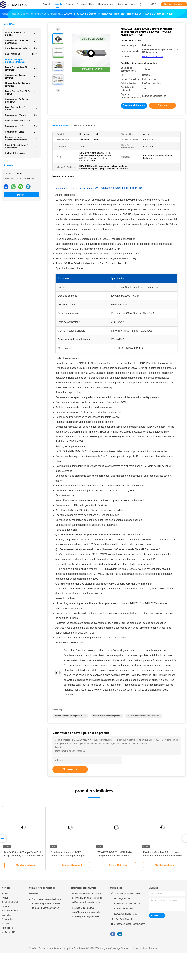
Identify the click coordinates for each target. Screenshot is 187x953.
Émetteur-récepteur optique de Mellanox (21, 60)
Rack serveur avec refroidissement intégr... (21, 138)
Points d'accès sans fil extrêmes (21, 68)
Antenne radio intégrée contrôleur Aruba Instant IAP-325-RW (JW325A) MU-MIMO (86, 912)
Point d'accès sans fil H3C (21, 120)
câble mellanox (21, 53)
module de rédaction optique (21, 33)
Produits (6, 898)
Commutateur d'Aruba (21, 115)
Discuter (21, 195)
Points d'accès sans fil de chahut (21, 92)
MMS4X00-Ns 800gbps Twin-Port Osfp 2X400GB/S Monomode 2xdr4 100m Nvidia (23, 855)
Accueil (5, 893)
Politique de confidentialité (8, 930)
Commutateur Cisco (21, 131)
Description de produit (84, 125)
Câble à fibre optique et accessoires (21, 146)
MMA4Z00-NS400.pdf (152, 56)
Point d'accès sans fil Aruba (21, 108)
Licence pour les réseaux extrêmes (21, 84)
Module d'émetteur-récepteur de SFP (70, 716)
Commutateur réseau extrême (21, 76)
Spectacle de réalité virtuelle (11, 904)
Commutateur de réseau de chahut (21, 100)
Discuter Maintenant (174, 4)
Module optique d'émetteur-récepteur (143, 716)
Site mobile (7, 923)
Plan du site (7, 919)
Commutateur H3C (21, 126)
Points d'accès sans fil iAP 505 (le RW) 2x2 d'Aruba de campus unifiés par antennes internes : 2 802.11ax (87, 898)
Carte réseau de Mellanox (21, 48)
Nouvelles (6, 915)
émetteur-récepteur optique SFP (106, 716)
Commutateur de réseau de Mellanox (21, 41)
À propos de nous (10, 910)
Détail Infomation (60, 125)
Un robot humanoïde (21, 153)
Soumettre (70, 769)
